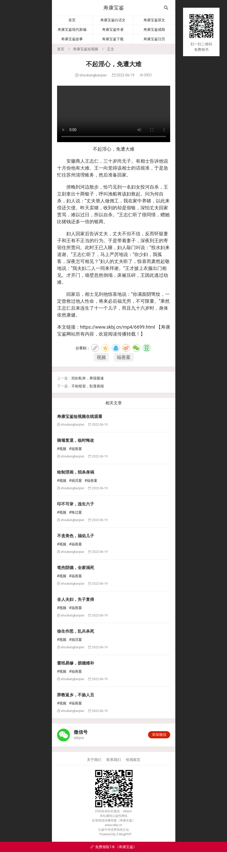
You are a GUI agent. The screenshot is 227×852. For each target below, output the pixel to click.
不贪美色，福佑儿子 (75, 535)
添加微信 (159, 734)
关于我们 (94, 760)
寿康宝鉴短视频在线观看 (79, 416)
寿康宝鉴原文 (154, 20)
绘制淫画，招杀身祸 (75, 472)
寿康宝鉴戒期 (154, 29)
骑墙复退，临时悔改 (75, 440)
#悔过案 (75, 512)
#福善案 (75, 449)
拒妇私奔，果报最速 (87, 378)
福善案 (124, 357)
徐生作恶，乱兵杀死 (75, 631)
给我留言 (133, 760)
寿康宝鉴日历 (154, 39)
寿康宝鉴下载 (113, 39)
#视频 (62, 449)
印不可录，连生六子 (75, 504)
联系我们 (113, 760)
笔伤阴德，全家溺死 (75, 567)
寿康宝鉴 (113, 8)
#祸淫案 (75, 480)
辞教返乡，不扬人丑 (75, 694)
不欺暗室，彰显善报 (87, 386)
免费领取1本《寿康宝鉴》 (113, 847)
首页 (72, 20)
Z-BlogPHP (123, 834)
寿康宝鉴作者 (113, 29)
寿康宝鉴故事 (72, 39)
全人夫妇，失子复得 (75, 599)
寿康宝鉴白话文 (112, 20)
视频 (101, 357)
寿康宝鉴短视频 (85, 49)
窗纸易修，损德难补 (75, 663)
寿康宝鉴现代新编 (72, 29)
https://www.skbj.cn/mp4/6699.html (117, 327)
